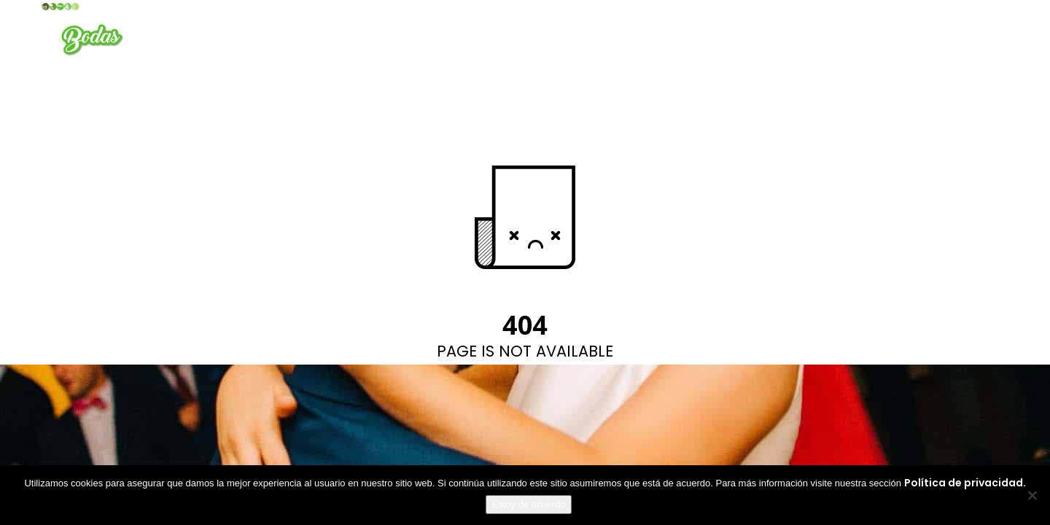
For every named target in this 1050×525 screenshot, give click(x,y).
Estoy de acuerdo (528, 504)
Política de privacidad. (965, 482)
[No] (1031, 495)
